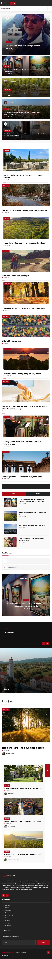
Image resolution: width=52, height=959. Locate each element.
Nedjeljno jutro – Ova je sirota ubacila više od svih (24, 308)
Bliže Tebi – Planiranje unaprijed (15, 276)
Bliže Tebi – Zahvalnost (11, 341)
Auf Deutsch (9, 915)
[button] (47, 643)
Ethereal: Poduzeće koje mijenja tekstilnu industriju (23, 47)
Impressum (5, 955)
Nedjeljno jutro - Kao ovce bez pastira (23, 747)
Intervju (9, 42)
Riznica (7, 66)
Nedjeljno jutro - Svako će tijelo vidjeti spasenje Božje (24, 210)
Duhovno (5, 185)
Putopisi (7, 913)
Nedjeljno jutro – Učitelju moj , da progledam (22, 374)
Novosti (7, 109)
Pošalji (43, 942)
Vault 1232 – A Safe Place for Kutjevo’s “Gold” (18, 93)
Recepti (7, 923)
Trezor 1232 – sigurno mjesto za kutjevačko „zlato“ (24, 243)
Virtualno (8, 910)
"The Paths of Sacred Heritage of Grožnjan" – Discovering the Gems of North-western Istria (25, 135)
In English (7, 89)
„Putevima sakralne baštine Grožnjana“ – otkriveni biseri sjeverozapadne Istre (22, 113)
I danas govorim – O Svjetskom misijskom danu (22, 476)
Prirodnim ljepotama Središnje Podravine (32, 526)
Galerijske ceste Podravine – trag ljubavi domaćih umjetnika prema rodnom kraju (25, 70)
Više (26, 486)
